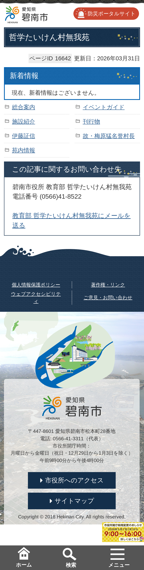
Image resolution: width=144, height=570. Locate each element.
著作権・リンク (108, 284)
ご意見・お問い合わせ (108, 297)
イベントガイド (104, 107)
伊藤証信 (23, 136)
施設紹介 (23, 121)
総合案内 (23, 107)
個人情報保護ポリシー (36, 284)
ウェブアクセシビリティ (36, 297)
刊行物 (91, 121)
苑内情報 (23, 150)
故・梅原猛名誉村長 (109, 136)
